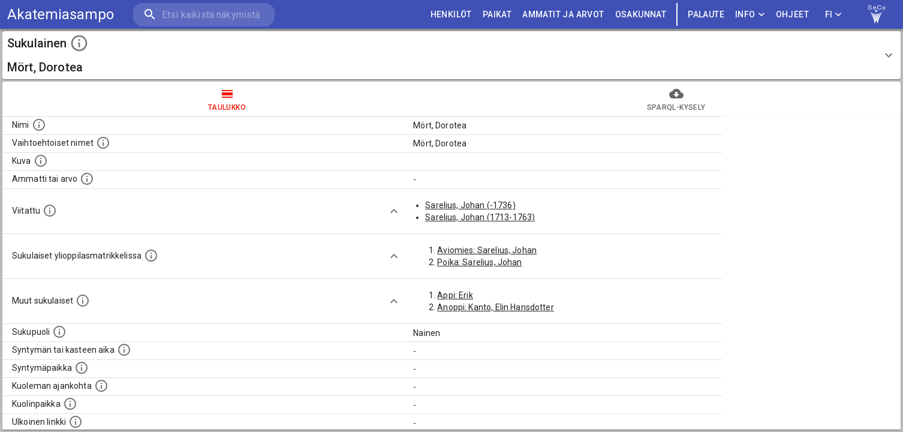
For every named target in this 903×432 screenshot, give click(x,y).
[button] (451, 55)
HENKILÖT (451, 15)
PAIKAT (497, 15)
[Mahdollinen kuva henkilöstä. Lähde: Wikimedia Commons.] (40, 160)
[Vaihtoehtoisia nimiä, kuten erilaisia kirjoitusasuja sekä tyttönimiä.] (103, 142)
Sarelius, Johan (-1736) (470, 205)
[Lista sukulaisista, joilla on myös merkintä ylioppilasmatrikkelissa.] (151, 255)
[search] (204, 14)
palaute (706, 15)
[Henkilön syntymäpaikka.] (81, 367)
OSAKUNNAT (641, 15)
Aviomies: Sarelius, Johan (487, 250)
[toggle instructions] (79, 43)
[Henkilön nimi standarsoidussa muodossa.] (39, 124)
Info (750, 15)
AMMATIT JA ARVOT (563, 15)
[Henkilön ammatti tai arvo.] (87, 178)
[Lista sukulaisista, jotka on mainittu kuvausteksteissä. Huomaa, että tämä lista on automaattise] (82, 300)
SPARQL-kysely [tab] (676, 99)
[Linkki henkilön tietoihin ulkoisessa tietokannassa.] (75, 421)
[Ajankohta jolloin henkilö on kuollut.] (101, 385)
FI (833, 15)
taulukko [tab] (227, 99)
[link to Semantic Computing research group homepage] (876, 14)
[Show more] (394, 211)
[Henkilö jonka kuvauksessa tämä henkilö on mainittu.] (49, 210)
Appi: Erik (455, 295)
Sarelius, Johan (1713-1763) (480, 217)
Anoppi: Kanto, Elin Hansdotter (495, 307)
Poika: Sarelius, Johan (479, 262)
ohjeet (792, 15)
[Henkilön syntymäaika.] (124, 349)
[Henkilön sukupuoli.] (59, 331)
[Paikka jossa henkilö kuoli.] (70, 403)
